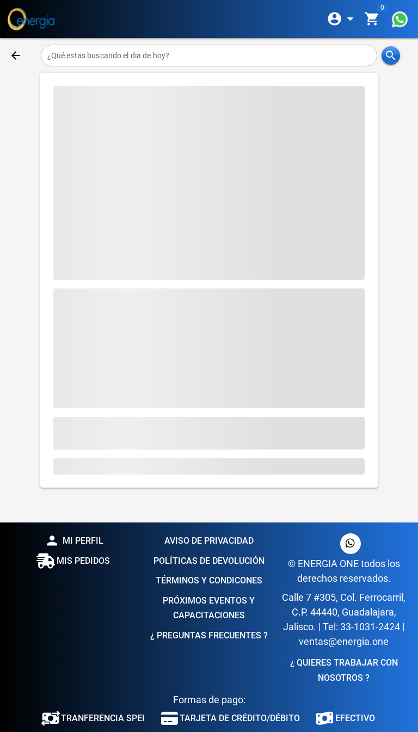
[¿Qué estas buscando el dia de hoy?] (209, 55)
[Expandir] (342, 19)
